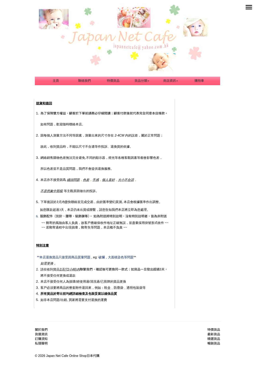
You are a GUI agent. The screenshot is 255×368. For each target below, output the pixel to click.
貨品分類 (141, 80)
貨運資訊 (41, 334)
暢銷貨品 (213, 343)
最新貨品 (213, 334)
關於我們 (41, 329)
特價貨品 (113, 80)
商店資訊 (170, 80)
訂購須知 (41, 339)
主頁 (56, 80)
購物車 (199, 80)
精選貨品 (213, 339)
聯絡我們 (84, 80)
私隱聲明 (41, 343)
